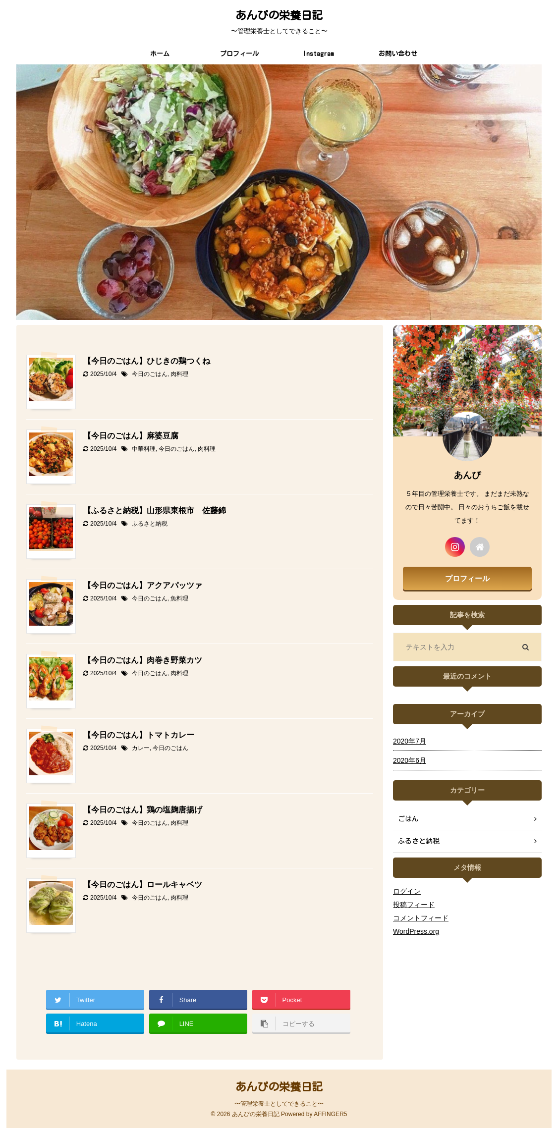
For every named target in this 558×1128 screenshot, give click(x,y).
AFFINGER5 (330, 1114)
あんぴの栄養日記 (279, 15)
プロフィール (239, 54)
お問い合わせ (398, 54)
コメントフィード (420, 918)
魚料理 (179, 598)
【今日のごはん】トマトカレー (138, 735)
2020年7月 (409, 741)
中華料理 (144, 448)
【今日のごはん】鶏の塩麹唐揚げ (142, 810)
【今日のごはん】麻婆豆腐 (130, 435)
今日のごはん (149, 374)
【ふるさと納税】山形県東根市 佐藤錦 (154, 510)
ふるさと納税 (149, 523)
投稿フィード (414, 905)
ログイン (407, 891)
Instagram (318, 54)
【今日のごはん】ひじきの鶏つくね (146, 361)
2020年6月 (409, 760)
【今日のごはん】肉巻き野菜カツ (142, 660)
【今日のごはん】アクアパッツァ (142, 585)
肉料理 (179, 374)
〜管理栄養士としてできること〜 (279, 1103)
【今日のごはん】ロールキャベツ (142, 884)
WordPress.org (416, 931)
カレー (141, 748)
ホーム (159, 54)
